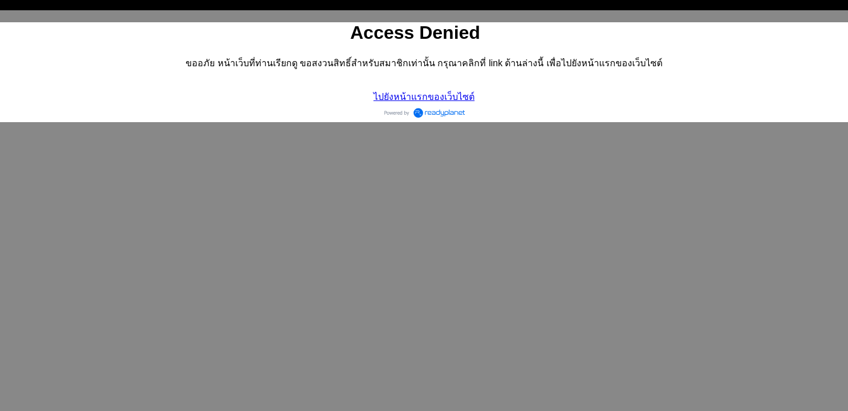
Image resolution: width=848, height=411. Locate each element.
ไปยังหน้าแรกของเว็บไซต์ (424, 97)
